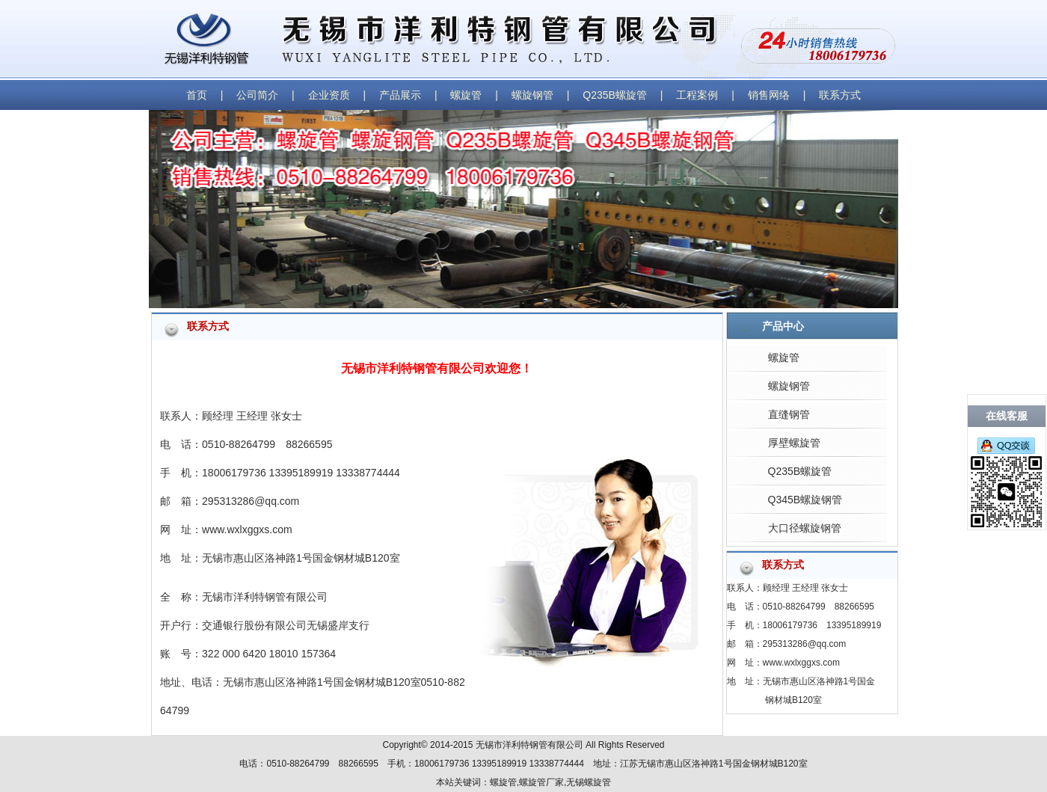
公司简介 (257, 95)
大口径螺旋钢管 (804, 528)
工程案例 (697, 95)
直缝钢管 (789, 414)
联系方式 (840, 95)
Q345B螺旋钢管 (805, 500)
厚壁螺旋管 (794, 443)
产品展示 (400, 95)
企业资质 (329, 95)
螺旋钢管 (532, 95)
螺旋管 (466, 95)
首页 (196, 95)
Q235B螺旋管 (615, 95)
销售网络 (769, 95)
